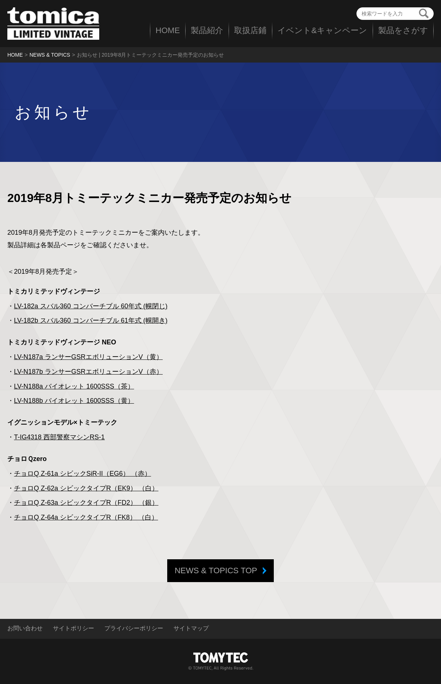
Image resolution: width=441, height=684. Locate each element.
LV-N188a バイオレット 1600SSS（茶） (74, 386)
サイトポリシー (73, 628)
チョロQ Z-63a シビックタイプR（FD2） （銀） (86, 502)
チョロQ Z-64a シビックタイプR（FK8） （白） (86, 517)
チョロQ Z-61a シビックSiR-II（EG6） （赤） (82, 473)
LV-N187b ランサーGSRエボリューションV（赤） (88, 371)
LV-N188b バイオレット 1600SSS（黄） (74, 400)
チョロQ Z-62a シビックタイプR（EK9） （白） (86, 488)
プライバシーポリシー (133, 628)
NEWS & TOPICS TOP (216, 570)
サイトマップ (191, 628)
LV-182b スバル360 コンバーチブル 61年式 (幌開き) (91, 320)
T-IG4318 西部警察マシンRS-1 (59, 437)
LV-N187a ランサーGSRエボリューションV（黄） (88, 357)
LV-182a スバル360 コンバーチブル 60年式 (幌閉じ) (91, 306)
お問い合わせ (25, 628)
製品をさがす (403, 30)
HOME (167, 30)
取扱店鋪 (250, 30)
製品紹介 (207, 30)
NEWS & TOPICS (49, 55)
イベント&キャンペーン (322, 30)
